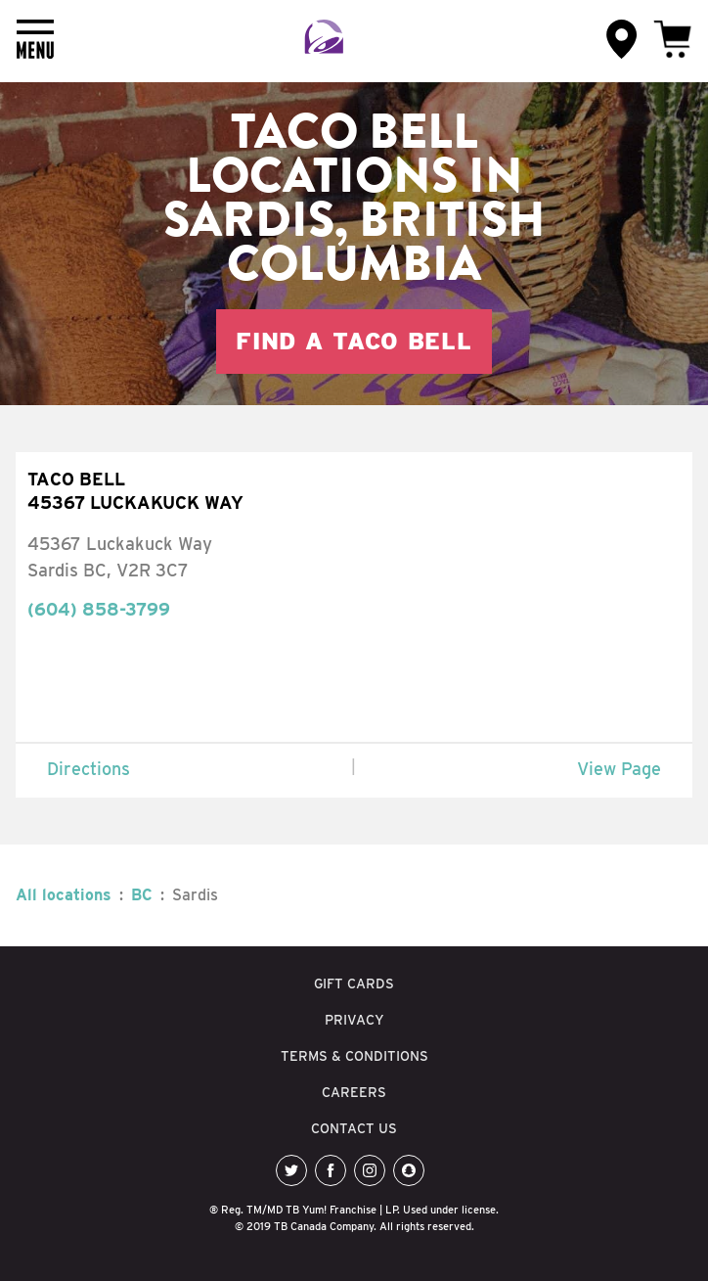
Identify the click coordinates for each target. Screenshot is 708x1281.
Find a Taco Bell (354, 341)
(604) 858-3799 (98, 609)
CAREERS (354, 1092)
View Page (619, 768)
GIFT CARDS (354, 983)
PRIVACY (354, 1020)
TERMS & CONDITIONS (354, 1056)
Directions (88, 768)
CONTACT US (354, 1128)
